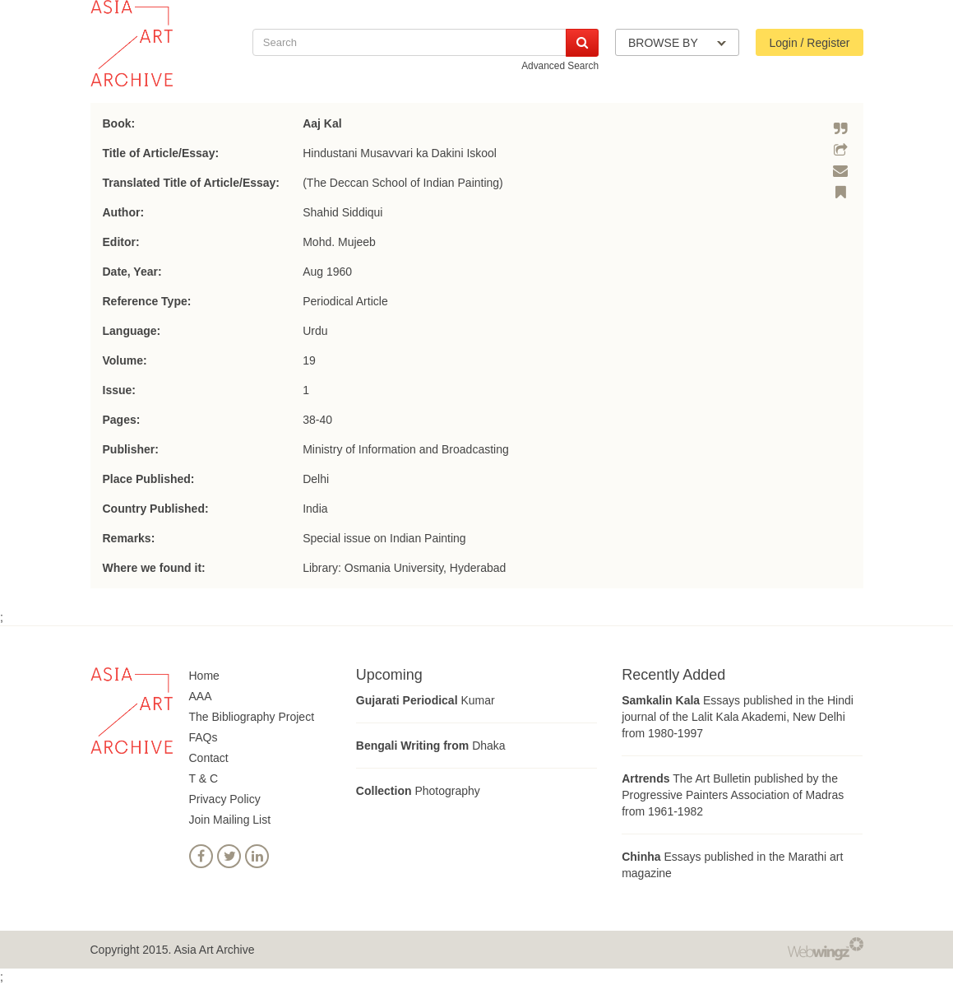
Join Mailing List (230, 819)
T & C (204, 778)
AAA (200, 696)
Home (204, 675)
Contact (209, 757)
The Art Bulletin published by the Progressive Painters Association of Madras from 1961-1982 (733, 795)
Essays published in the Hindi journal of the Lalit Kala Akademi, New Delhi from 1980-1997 (738, 717)
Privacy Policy (225, 799)
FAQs (203, 737)
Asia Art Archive (213, 949)
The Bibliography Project (252, 716)
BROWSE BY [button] (677, 42)
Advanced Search (560, 66)
